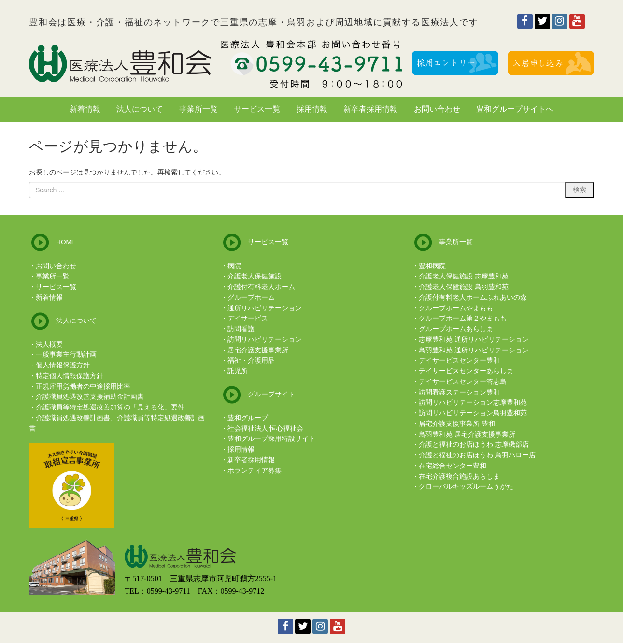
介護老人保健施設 (254, 276)
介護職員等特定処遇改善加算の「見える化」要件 (110, 407)
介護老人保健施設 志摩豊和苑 (464, 276)
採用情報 (241, 449)
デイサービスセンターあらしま (466, 371)
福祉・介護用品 (251, 360)
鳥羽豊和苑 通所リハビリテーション (474, 350)
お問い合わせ (56, 266)
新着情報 (49, 297)
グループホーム (251, 297)
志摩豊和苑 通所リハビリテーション (474, 339)
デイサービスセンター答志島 (463, 381)
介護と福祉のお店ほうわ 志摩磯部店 (474, 444)
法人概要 (49, 344)
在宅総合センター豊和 (452, 465)
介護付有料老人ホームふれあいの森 (473, 297)
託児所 (237, 371)
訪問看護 (241, 329)
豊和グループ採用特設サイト (271, 438)
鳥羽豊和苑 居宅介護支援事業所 (467, 434)
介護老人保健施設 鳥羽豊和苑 (464, 287)
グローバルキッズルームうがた (466, 486)
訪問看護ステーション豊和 (459, 392)
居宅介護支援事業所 (257, 350)
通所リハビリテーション (264, 308)
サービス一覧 (56, 287)
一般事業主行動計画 (66, 354)
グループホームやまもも (456, 308)
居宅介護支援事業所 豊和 (457, 423)
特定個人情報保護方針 (69, 376)
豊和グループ (247, 418)
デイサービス (247, 318)
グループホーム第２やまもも (463, 318)
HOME (66, 242)
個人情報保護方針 (63, 365)
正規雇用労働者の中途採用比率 (83, 386)
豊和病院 (432, 266)
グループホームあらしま (456, 329)
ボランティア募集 (254, 470)
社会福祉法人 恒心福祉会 (265, 428)
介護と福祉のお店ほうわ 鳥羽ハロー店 (477, 455)
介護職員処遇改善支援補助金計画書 (90, 396)
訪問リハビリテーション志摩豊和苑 (473, 402)
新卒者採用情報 (251, 460)
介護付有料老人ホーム (261, 287)
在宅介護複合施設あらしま (459, 476)
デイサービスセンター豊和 (459, 360)
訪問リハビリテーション (264, 339)
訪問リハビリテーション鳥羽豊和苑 (473, 413)
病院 (234, 266)
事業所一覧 (53, 276)
